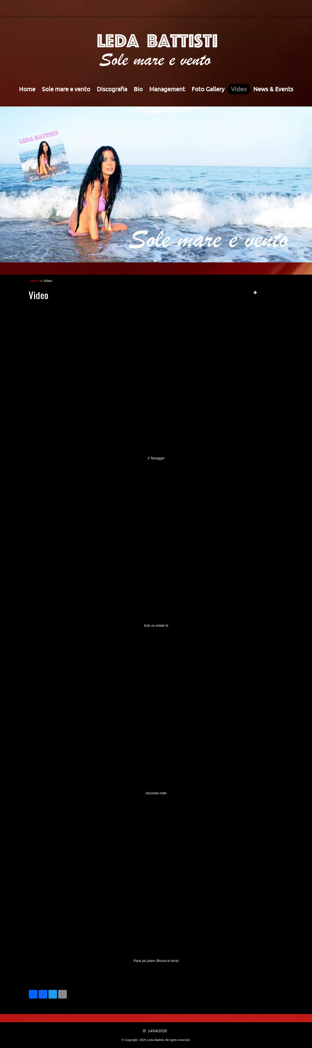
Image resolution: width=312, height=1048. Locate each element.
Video (239, 89)
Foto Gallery (208, 89)
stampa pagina (271, 292)
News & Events (273, 89)
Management (167, 89)
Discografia (112, 89)
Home (27, 89)
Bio (138, 89)
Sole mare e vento (66, 89)
